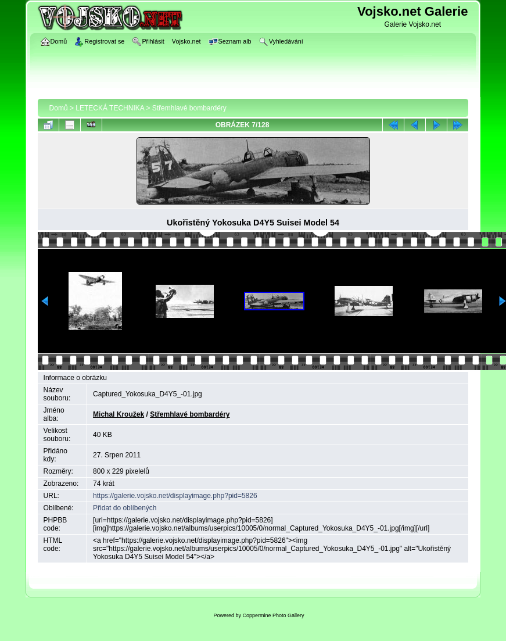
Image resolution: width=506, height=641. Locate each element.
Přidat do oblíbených (124, 508)
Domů (58, 108)
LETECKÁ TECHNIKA (110, 108)
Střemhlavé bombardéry (189, 108)
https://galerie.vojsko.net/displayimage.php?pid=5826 (175, 496)
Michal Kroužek (118, 414)
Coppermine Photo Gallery (273, 615)
